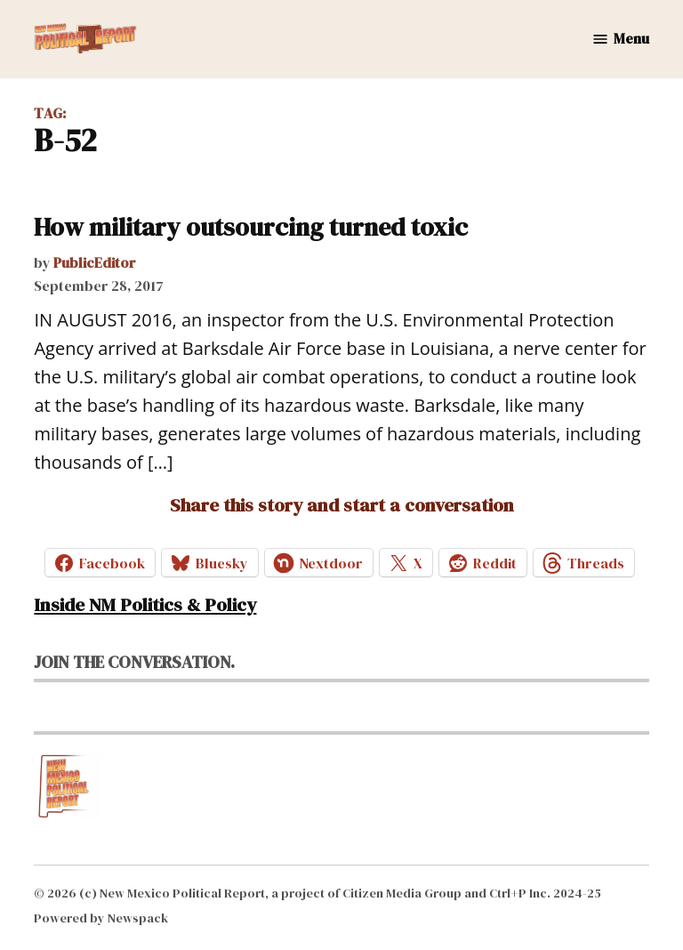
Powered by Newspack (101, 918)
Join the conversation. (134, 661)
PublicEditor (94, 262)
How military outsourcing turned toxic (251, 227)
